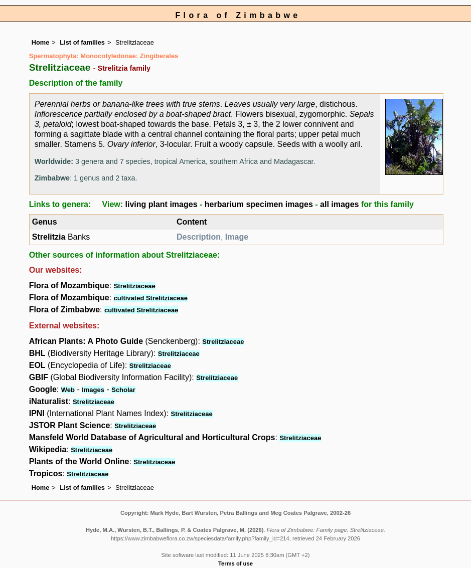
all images (339, 204)
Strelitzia (49, 237)
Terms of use (235, 563)
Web (68, 390)
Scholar (123, 390)
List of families (82, 42)
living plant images (161, 204)
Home (41, 42)
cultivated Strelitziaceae (151, 298)
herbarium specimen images (259, 204)
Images (93, 390)
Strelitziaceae (134, 286)
